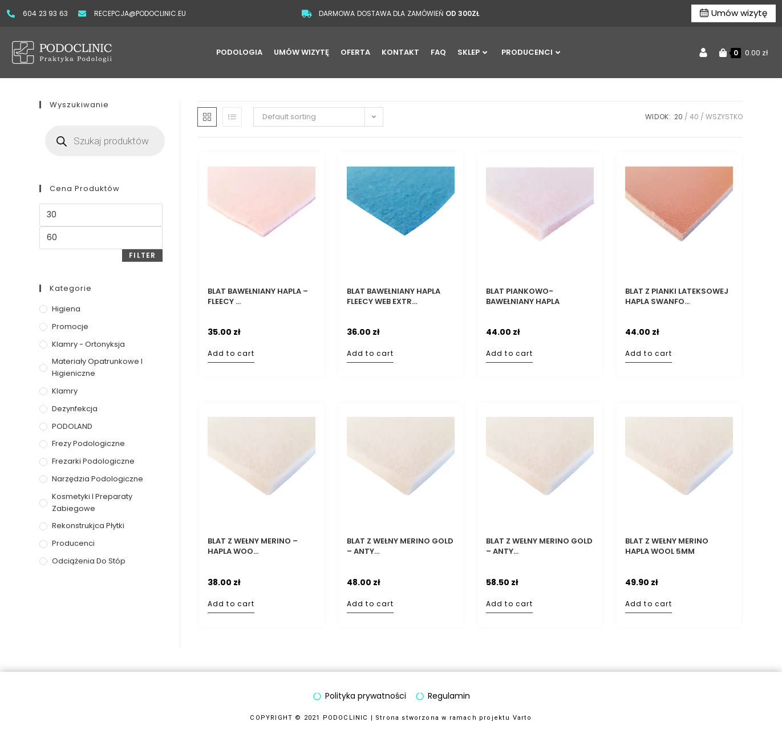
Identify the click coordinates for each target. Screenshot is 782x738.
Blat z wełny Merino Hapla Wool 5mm (666, 546)
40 (694, 116)
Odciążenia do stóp (88, 560)
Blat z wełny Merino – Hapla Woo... (253, 546)
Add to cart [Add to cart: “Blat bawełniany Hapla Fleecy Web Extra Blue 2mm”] (370, 353)
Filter (142, 255)
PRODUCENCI (530, 52)
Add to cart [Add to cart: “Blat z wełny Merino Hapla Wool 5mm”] (648, 604)
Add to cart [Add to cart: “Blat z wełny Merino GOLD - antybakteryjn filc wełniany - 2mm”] (370, 604)
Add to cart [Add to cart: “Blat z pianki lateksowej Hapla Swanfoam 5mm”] (648, 353)
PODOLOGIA (239, 52)
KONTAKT (400, 52)
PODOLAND (72, 426)
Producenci (73, 543)
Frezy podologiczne (88, 443)
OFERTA (355, 52)
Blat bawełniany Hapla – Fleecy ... (258, 296)
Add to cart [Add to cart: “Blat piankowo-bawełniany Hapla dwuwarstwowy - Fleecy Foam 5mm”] (509, 353)
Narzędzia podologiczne (97, 478)
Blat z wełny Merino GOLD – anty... (400, 546)
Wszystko (724, 116)
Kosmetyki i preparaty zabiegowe (92, 502)
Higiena (66, 308)
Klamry (65, 391)
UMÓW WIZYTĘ (301, 52)
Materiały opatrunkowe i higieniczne (97, 367)
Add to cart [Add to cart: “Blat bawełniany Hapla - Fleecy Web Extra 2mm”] (231, 353)
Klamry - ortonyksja (88, 344)
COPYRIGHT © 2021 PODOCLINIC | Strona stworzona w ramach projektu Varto (391, 717)
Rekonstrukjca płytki (88, 525)
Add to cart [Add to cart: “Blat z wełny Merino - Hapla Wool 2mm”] (231, 604)
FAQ (438, 52)
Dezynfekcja (75, 408)
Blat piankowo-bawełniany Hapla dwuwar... (523, 296)
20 (678, 116)
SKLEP (472, 52)
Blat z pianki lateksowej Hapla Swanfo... (676, 296)
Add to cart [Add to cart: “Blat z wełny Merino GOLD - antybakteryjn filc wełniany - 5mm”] (509, 604)
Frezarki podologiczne (93, 461)
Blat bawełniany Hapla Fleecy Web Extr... (393, 296)
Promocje (70, 326)
